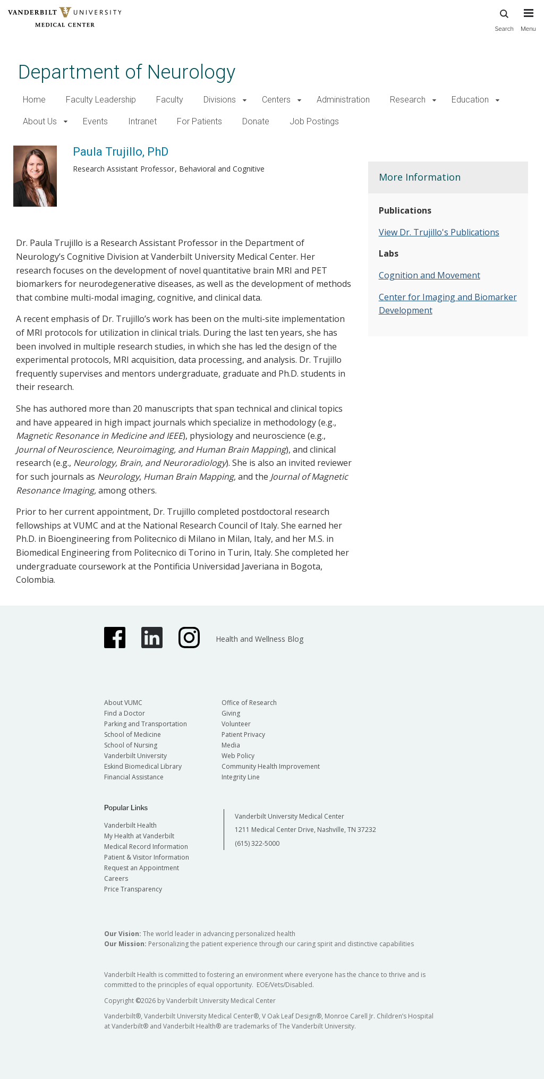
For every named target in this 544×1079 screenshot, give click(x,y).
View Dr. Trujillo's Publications (439, 232)
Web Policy (238, 755)
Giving (231, 713)
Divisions (219, 100)
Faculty (169, 100)
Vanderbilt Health (130, 825)
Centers (276, 100)
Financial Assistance (134, 776)
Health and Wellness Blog (259, 639)
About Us (40, 121)
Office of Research (249, 702)
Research (408, 100)
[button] (244, 100)
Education (470, 100)
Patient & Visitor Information (146, 857)
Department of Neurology (126, 72)
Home (34, 100)
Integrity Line (241, 776)
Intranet (142, 121)
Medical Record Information (146, 846)
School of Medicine (132, 734)
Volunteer (236, 723)
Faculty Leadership (101, 100)
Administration (343, 100)
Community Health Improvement (271, 766)
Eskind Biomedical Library (143, 766)
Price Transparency (133, 889)
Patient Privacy (243, 734)
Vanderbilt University (135, 755)
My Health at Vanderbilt (139, 835)
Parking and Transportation (145, 723)
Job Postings (314, 121)
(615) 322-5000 (257, 843)
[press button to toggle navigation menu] (528, 25)
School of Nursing (130, 745)
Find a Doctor (124, 713)
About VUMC (123, 702)
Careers (116, 878)
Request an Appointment (141, 867)
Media (231, 745)
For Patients (199, 121)
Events (95, 121)
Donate (255, 121)
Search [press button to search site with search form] (504, 18)
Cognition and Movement (429, 275)
